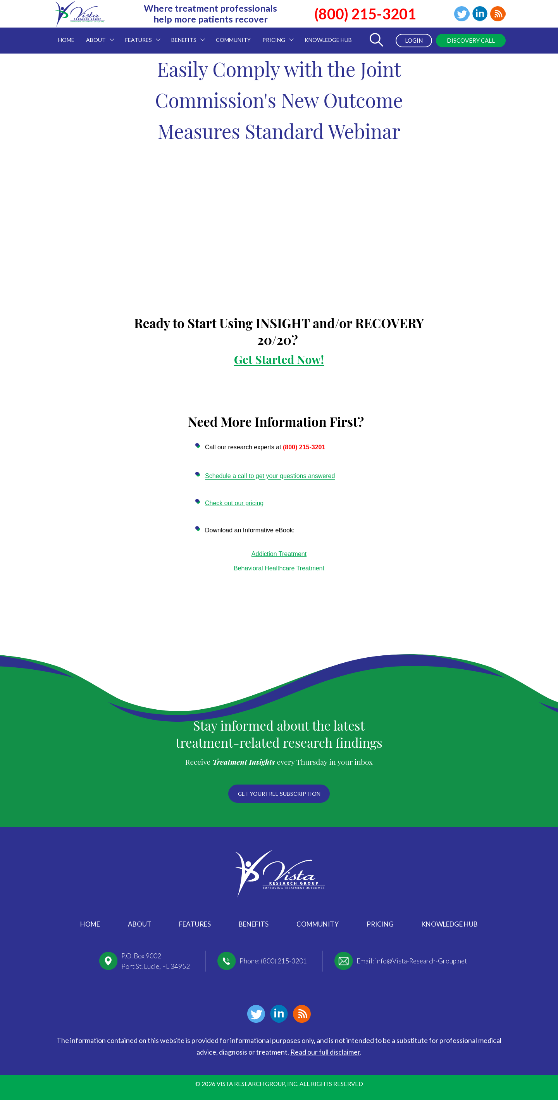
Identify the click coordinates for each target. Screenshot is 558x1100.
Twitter (461, 14)
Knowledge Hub (449, 924)
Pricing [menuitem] (275, 35)
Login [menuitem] (413, 40)
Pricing (380, 924)
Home (90, 924)
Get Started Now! (279, 359)
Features (195, 924)
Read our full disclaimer (325, 1052)
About (140, 924)
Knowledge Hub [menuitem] (328, 39)
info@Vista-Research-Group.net (421, 961)
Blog (498, 14)
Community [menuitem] (233, 39)
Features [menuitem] (139, 35)
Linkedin (479, 14)
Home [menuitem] (66, 39)
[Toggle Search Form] (376, 41)
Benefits (254, 924)
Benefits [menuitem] (185, 35)
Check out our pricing (234, 503)
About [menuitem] (97, 35)
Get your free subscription (279, 793)
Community (317, 924)
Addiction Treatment (279, 554)
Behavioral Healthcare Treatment (279, 568)
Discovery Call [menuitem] (471, 40)
